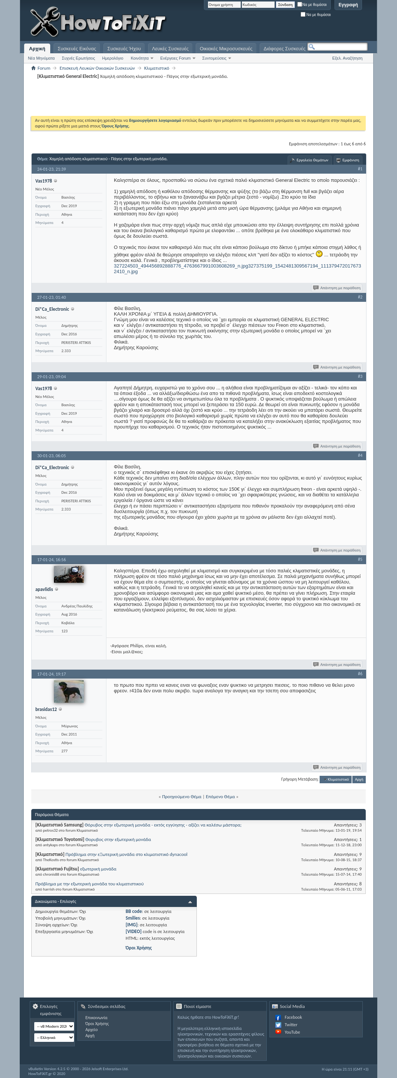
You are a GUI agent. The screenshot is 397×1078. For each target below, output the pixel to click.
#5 (360, 559)
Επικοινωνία (96, 1017)
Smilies (133, 918)
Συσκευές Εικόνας (77, 48)
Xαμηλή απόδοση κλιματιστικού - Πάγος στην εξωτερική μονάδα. (108, 158)
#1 (360, 168)
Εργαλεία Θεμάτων (312, 160)
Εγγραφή (348, 4)
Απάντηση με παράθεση (337, 287)
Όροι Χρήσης (139, 948)
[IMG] (132, 924)
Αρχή (359, 779)
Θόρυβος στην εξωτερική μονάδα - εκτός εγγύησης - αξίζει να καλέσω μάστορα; (162, 825)
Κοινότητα (139, 58)
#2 (360, 297)
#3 (360, 376)
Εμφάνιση (351, 160)
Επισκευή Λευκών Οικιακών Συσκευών (97, 68)
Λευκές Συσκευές (170, 48)
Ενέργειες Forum (175, 58)
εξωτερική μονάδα (98, 869)
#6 (360, 673)
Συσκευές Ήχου (124, 48)
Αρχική (37, 48)
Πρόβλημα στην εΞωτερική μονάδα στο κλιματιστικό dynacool (126, 854)
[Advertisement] (275, 22)
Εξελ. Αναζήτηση (347, 58)
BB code (134, 911)
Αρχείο (91, 1029)
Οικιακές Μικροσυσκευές (226, 48)
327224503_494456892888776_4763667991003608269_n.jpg (181, 266)
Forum (44, 68)
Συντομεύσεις (214, 58)
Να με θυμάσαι (312, 5)
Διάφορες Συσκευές (284, 48)
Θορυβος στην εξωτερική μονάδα (118, 839)
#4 (360, 455)
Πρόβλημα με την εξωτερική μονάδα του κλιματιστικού (89, 883)
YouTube (292, 1032)
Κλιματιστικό (156, 68)
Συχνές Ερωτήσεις (78, 58)
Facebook (293, 1017)
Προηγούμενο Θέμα (182, 796)
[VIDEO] (134, 931)
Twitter (291, 1024)
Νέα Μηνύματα (41, 58)
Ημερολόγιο (113, 58)
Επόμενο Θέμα (220, 796)
